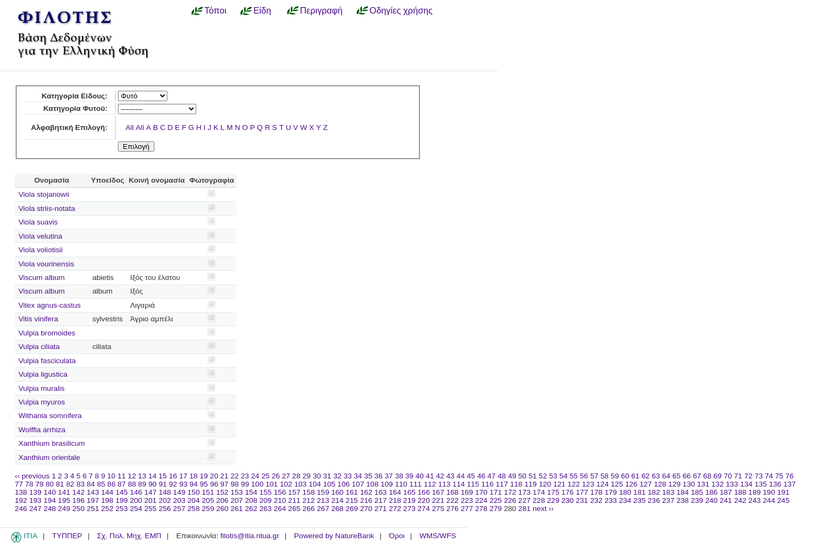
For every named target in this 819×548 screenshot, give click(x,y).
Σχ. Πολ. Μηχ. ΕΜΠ (129, 536)
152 (222, 492)
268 (338, 509)
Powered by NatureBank (334, 536)
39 (409, 476)
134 (746, 484)
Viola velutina (40, 236)
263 (265, 509)
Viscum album (41, 277)
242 (740, 500)
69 (718, 476)
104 (315, 484)
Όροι (397, 536)
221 (438, 500)
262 (251, 509)
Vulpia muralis (41, 388)
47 (491, 476)
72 (748, 476)
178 (596, 492)
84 (91, 484)
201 (150, 500)
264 (280, 509)
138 (21, 492)
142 (78, 492)
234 (625, 500)
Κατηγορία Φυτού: (75, 108)
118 (516, 484)
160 (338, 492)
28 (296, 476)
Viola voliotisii (40, 250)
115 (473, 484)
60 (625, 476)
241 (726, 500)
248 (49, 509)
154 (251, 492)
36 (378, 476)
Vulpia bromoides (47, 333)
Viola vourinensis (46, 264)
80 (50, 484)
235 (639, 500)
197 (93, 500)
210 (280, 500)
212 (309, 500)
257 (179, 509)
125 (617, 484)
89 (142, 484)
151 (208, 492)
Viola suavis (38, 222)
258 (193, 509)
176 (567, 492)
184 (683, 492)
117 (502, 484)
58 (605, 476)
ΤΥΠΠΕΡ (67, 536)
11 (121, 476)
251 (93, 509)
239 (697, 500)
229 (553, 500)
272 (395, 509)
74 (769, 476)
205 (208, 500)
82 (70, 484)
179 (610, 492)
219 (409, 500)
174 (539, 492)
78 (29, 484)
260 (222, 509)
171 (496, 492)
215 (352, 500)
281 (524, 509)
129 (674, 484)
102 (286, 484)
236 (654, 500)
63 (656, 476)
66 (687, 476)
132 (717, 484)
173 (524, 492)
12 (132, 476)
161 (352, 492)
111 (415, 484)
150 (193, 492)
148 (165, 492)
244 (769, 500)
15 (163, 476)
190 (769, 492)
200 (136, 500)
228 (539, 500)
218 (395, 500)
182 (654, 492)
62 (645, 476)
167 (438, 492)
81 (60, 484)
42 (440, 476)
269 (352, 509)
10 (111, 476)
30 (316, 476)
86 (111, 484)
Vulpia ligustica (42, 374)
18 (194, 476)
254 (136, 509)
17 (183, 476)
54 (563, 476)
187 (726, 492)
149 (179, 492)
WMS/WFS (438, 536)
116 (488, 484)
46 (481, 476)
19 (203, 476)
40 (419, 476)
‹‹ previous (32, 476)
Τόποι (215, 10)
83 (81, 484)
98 (234, 484)
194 (49, 500)
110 (401, 484)
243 (754, 500)
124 (602, 484)
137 (789, 484)
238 (683, 500)
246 (21, 509)
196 (78, 500)
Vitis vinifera (38, 319)
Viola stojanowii (43, 194)
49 (512, 476)
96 (214, 484)
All (130, 127)
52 (543, 476)
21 (224, 476)
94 (194, 484)
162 (366, 492)
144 (107, 492)
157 (294, 492)
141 (64, 492)
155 (265, 492)
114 (459, 484)
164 (395, 492)
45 (471, 476)
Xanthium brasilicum (51, 443)
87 (121, 484)
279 (496, 509)
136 (775, 484)
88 (132, 484)
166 (423, 492)
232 (596, 500)
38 (399, 476)
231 (582, 500)
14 (152, 476)
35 (368, 476)
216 (366, 500)
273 (409, 509)
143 (93, 492)
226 (510, 500)
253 (121, 509)
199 (121, 500)
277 (467, 509)
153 (236, 492)
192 (21, 500)
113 (444, 484)
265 (294, 509)
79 (39, 484)
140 (49, 492)
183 (668, 492)
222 (452, 500)
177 (582, 492)
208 (251, 500)
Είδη (262, 10)
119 (530, 484)
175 (553, 492)
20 (214, 476)
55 (574, 476)
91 (163, 484)
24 (255, 476)
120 (545, 484)
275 (438, 509)
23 (245, 476)
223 (467, 500)
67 (697, 476)
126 (631, 484)
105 (329, 484)
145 (121, 492)
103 (300, 484)
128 (660, 484)
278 (481, 509)
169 (467, 492)
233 (610, 500)
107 (358, 484)
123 (588, 484)
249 (64, 509)
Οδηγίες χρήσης (401, 10)
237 (668, 500)
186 (711, 492)
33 (347, 476)
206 (222, 500)
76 (789, 476)
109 (386, 484)
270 (366, 509)
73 (758, 476)
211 (294, 500)
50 (522, 476)
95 (204, 484)
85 (101, 484)
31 (327, 476)
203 (179, 500)
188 (740, 492)
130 (689, 484)
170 (481, 492)
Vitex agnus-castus (49, 305)
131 (703, 484)
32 (337, 476)
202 (165, 500)
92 (173, 484)
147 (150, 492)
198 (107, 500)
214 (338, 500)
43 (450, 476)
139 (35, 492)
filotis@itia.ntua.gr (249, 536)
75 (779, 476)
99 (245, 484)
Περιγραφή (321, 10)
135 (760, 484)
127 (646, 484)
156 (280, 492)
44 (461, 476)
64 (666, 476)
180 (625, 492)
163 (380, 492)
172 (510, 492)
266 (309, 509)
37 (389, 476)
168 (452, 492)
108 (372, 484)
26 (276, 476)
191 (783, 492)
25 (265, 476)
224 (481, 500)
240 (711, 500)
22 (234, 476)
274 (423, 509)
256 (165, 509)
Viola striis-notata (46, 208)
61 (636, 476)
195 (64, 500)
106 (343, 484)
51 (532, 476)
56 (584, 476)
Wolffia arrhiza (41, 430)
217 (380, 500)
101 (272, 484)
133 (732, 484)
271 (380, 509)
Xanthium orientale (49, 457)
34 (358, 476)
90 (152, 484)
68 (707, 476)
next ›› (543, 509)
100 (257, 484)
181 (639, 492)
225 (496, 500)
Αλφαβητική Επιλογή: (69, 127)
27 (286, 476)
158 (309, 492)
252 (107, 509)
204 (193, 500)
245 (783, 500)
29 (307, 476)
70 (728, 476)
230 (567, 500)
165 (409, 492)
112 (430, 484)
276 (452, 509)
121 (559, 484)
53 (553, 476)
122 (573, 484)
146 (136, 492)
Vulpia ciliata (39, 346)
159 (323, 492)
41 (430, 476)
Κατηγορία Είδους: (74, 96)
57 (594, 476)
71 (738, 476)
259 (208, 509)
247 (35, 509)
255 (150, 509)
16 (173, 476)
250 (78, 509)
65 (676, 476)
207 (236, 500)
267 (323, 509)
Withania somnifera (50, 416)
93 (183, 484)
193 (35, 500)
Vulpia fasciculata (47, 361)
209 (265, 500)
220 (423, 500)
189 (754, 492)
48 (502, 476)
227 (524, 500)
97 (224, 484)
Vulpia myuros (41, 402)
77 (19, 484)
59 (615, 476)
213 (323, 500)
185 (697, 492)
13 (142, 476)
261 (236, 509)
